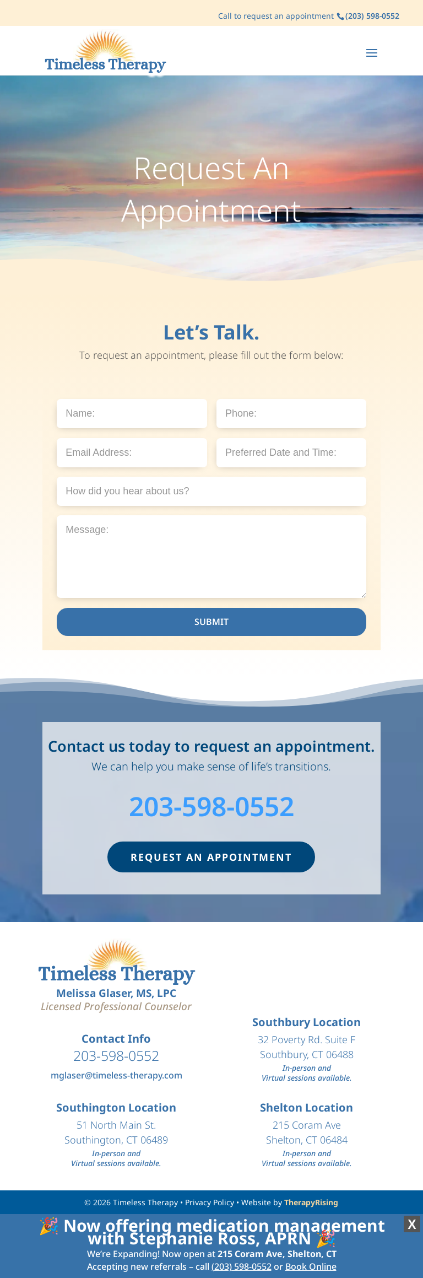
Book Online (311, 1266)
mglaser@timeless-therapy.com (116, 1075)
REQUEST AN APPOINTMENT (211, 857)
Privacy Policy (209, 1202)
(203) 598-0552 (242, 1266)
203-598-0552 (211, 806)
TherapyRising (311, 1202)
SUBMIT (211, 622)
